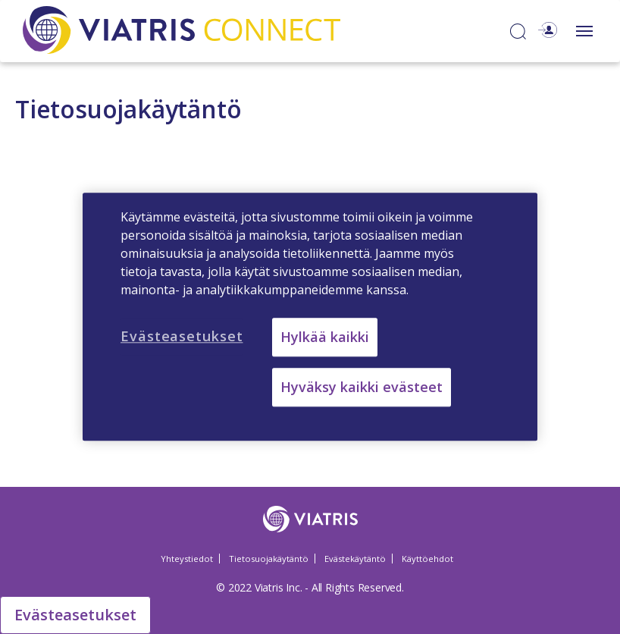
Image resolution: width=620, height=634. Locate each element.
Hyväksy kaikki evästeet (361, 387)
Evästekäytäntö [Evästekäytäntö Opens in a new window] (355, 558)
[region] (310, 317)
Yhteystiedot (187, 558)
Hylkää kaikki (324, 337)
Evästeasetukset (75, 614)
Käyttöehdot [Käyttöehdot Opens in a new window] (427, 558)
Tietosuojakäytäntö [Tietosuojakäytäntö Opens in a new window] (268, 558)
